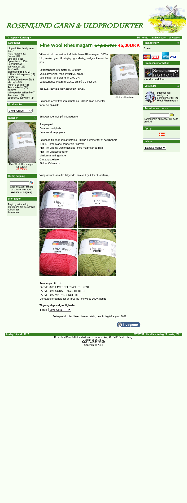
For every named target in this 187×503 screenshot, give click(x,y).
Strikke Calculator (49, 163)
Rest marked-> (15, 87)
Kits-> (11, 69)
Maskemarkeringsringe (52, 155)
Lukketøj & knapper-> (19, 74)
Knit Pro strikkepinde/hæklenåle (20, 91)
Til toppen (12, 37)
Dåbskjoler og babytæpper (15, 65)
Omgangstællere (49, 159)
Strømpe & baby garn (19, 97)
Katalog (24, 37)
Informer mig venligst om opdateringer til (167, 97)
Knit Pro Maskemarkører (53, 151)
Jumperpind (46, 124)
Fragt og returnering (18, 204)
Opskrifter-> (14, 61)
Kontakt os (13, 212)
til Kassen (174, 37)
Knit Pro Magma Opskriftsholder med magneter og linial (71, 147)
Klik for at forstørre (124, 96)
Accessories (14, 95)
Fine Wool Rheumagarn (21, 164)
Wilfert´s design (16, 85)
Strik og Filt (13, 59)
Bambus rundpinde (50, 128)
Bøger (11, 77)
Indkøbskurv (158, 37)
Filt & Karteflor (15, 53)
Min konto (142, 37)
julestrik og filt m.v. (17, 72)
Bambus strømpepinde (52, 132)
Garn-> (11, 56)
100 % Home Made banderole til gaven (61, 144)
